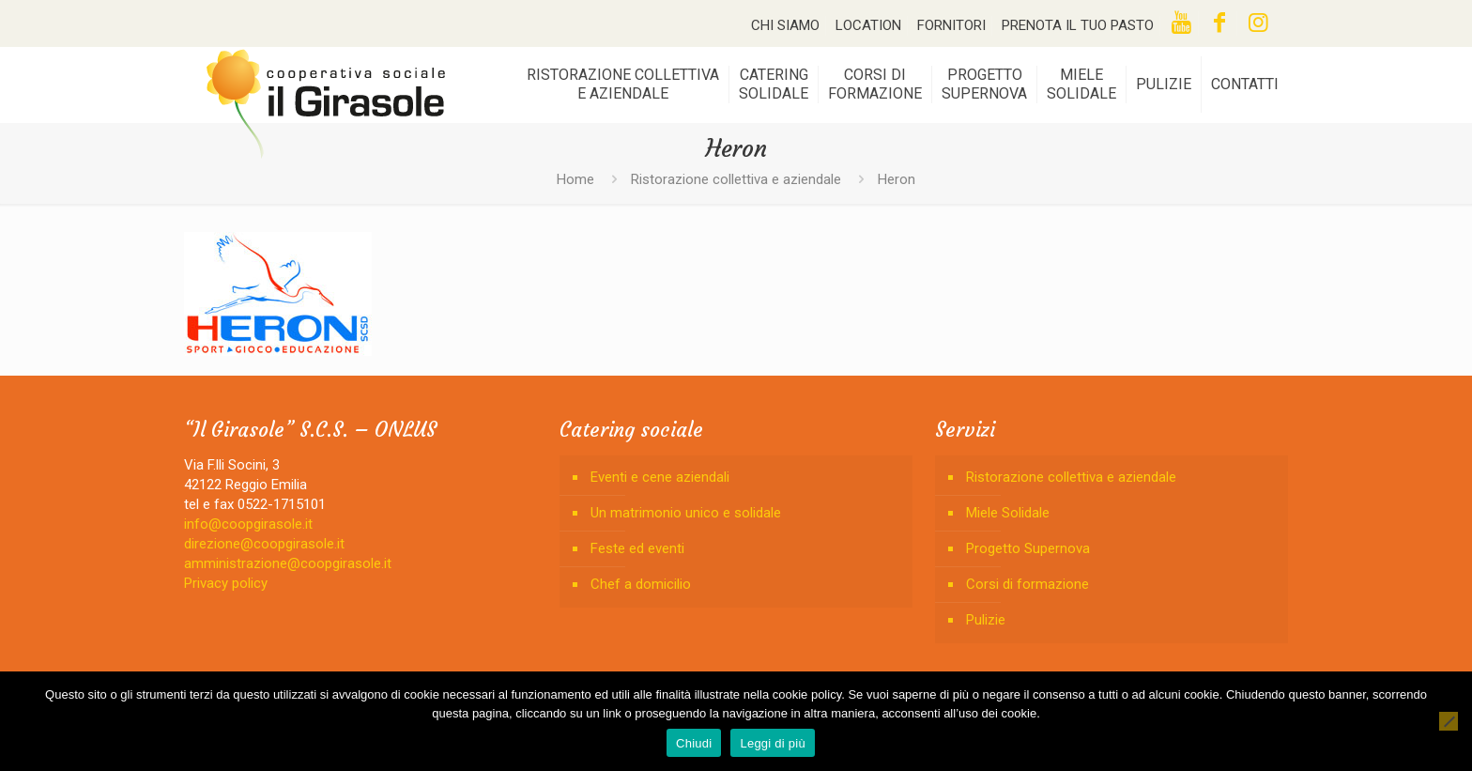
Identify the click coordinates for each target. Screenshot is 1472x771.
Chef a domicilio (640, 584)
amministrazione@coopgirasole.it (287, 563)
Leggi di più (772, 743)
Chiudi (694, 743)
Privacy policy (226, 583)
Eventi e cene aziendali (659, 477)
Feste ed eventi (637, 548)
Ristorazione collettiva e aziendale (736, 179)
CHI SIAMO (785, 25)
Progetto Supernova (1028, 548)
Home (575, 179)
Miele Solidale (1008, 512)
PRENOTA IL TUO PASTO (1078, 25)
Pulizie (985, 619)
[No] (1448, 721)
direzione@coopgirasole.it (264, 543)
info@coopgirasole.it (248, 524)
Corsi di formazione (1027, 584)
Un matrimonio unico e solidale (685, 512)
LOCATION (868, 25)
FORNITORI (951, 25)
